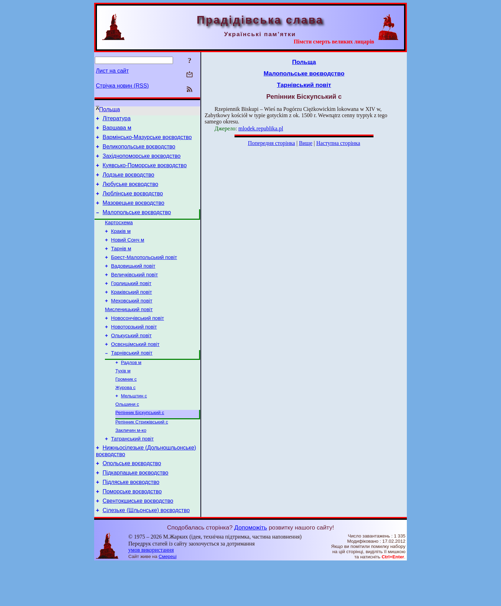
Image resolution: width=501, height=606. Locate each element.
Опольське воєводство (131, 501)
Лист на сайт (112, 71)
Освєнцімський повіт (135, 371)
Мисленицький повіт (129, 332)
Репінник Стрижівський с (141, 455)
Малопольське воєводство (136, 224)
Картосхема (119, 235)
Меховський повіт (132, 322)
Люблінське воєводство (132, 203)
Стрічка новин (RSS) (122, 86)
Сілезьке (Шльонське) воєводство (146, 553)
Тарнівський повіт (132, 381)
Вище (305, 143)
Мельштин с (134, 427)
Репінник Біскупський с (139, 445)
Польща (109, 109)
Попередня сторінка (271, 143)
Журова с (125, 418)
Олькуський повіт (131, 361)
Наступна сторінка (338, 143)
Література (116, 119)
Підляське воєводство (130, 522)
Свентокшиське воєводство (137, 543)
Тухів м (123, 400)
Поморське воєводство (132, 532)
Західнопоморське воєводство (141, 161)
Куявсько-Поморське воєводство (144, 172)
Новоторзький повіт (134, 352)
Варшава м (116, 130)
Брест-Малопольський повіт (144, 274)
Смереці (168, 599)
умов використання (151, 593)
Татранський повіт (132, 474)
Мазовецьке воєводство (133, 213)
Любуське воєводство (130, 192)
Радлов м (131, 391)
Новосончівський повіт (137, 342)
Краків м (121, 245)
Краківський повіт (131, 313)
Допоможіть (250, 570)
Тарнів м (121, 264)
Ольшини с (127, 436)
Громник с (126, 409)
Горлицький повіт (131, 303)
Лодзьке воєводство (128, 182)
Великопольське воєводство (138, 151)
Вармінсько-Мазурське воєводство (147, 140)
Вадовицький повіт (133, 283)
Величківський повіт (134, 293)
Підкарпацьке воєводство (135, 511)
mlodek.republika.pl (260, 128)
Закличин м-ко (130, 464)
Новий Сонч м (128, 254)
